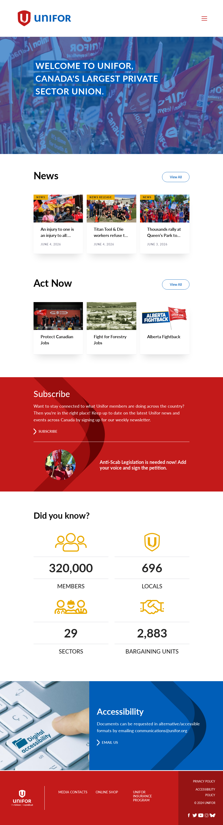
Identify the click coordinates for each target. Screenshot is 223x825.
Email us (110, 743)
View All (176, 177)
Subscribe (49, 432)
